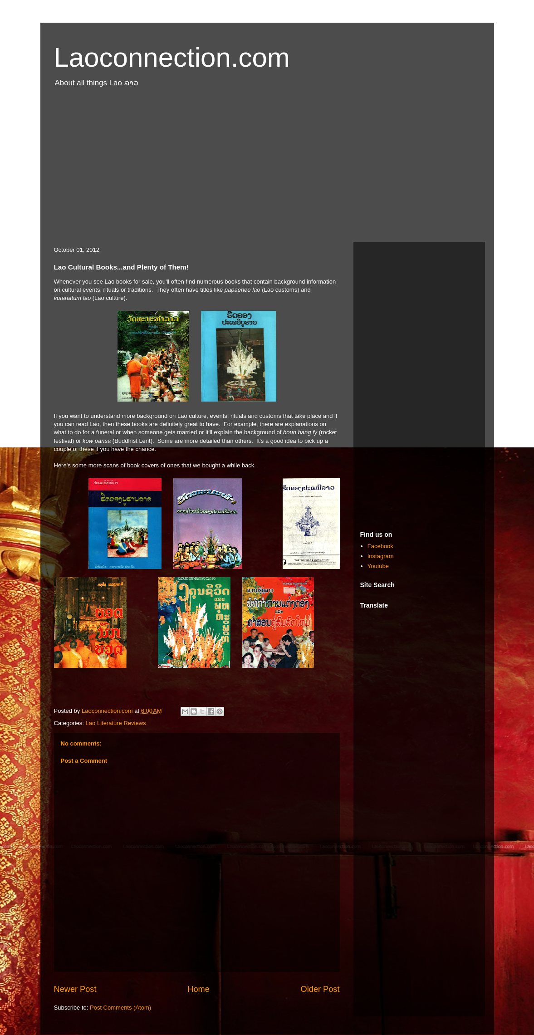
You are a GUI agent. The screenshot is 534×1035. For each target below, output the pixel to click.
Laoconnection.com (172, 57)
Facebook (380, 546)
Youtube (378, 566)
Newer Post (75, 989)
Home (198, 989)
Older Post (320, 989)
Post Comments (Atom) (120, 1007)
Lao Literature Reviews (116, 723)
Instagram (380, 556)
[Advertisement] (267, 169)
